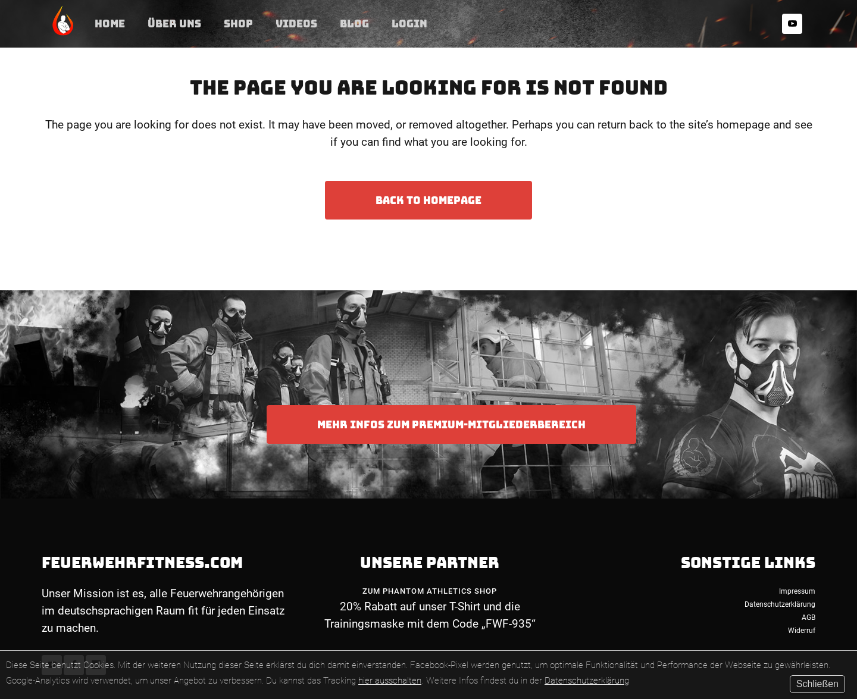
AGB (808, 617)
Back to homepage (428, 200)
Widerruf (801, 630)
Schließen (817, 684)
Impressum (797, 591)
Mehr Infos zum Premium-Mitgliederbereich (451, 424)
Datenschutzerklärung (587, 680)
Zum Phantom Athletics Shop (429, 591)
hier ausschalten (389, 680)
